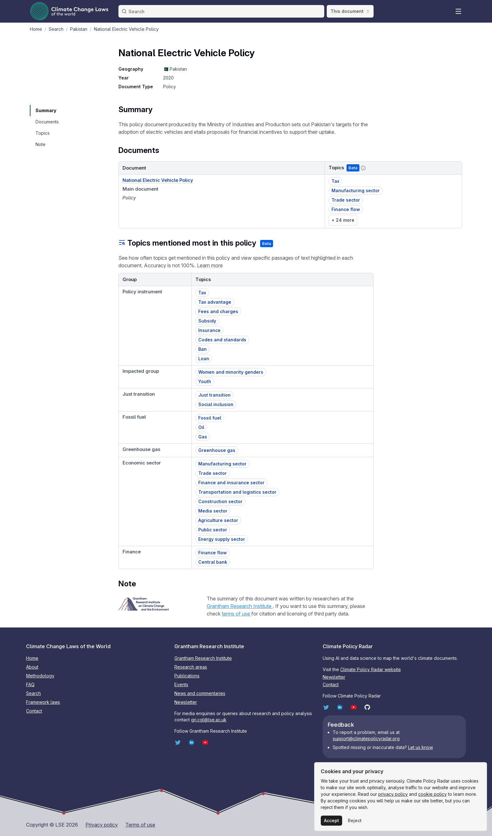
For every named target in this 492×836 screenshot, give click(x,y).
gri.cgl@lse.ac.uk (209, 719)
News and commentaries (199, 693)
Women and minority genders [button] (230, 372)
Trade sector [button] (345, 200)
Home (32, 658)
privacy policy (393, 794)
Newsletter (185, 702)
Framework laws (43, 702)
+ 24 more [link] (342, 220)
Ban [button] (202, 349)
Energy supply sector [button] (221, 539)
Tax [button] (335, 181)
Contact (34, 711)
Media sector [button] (212, 510)
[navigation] (47, 110)
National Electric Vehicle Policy (158, 180)
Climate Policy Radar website (370, 669)
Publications (187, 675)
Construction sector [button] (220, 501)
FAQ (30, 684)
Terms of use (140, 825)
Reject (355, 820)
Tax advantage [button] (214, 302)
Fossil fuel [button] (209, 418)
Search (33, 693)
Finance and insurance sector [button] (231, 482)
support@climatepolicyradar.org (366, 738)
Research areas (190, 667)
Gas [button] (202, 436)
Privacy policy (101, 825)
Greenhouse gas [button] (216, 450)
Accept (331, 820)
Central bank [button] (212, 562)
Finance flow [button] (345, 209)
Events (181, 684)
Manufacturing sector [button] (355, 190)
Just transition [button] (214, 395)
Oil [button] (201, 427)
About (32, 667)
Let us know (420, 747)
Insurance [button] (209, 330)
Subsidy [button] (207, 320)
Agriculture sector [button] (218, 520)
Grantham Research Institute (240, 606)
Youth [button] (204, 381)
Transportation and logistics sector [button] (237, 492)
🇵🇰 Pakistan (175, 69)
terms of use (236, 614)
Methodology (40, 675)
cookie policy (432, 794)
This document (350, 11)
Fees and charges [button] (218, 311)
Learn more (210, 265)
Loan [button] (203, 358)
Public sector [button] (212, 529)
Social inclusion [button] (215, 404)
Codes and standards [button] (222, 339)
